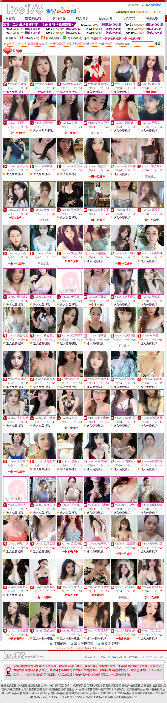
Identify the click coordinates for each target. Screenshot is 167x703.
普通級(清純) (75, 38)
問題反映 (151, 18)
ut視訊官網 (104, 689)
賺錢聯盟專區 (110, 643)
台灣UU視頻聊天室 (75, 685)
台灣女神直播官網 (31, 689)
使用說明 (105, 18)
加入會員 (82, 18)
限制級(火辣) (32, 38)
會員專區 (59, 18)
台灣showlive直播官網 (35, 693)
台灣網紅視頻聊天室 (28, 685)
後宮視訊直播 (9, 685)
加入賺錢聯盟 (83, 643)
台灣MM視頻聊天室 (52, 685)
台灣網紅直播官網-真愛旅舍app (60, 689)
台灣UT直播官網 (88, 689)
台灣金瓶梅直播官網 (70, 697)
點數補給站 (33, 18)
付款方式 (128, 18)
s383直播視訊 (84, 648)
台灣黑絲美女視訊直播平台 (126, 689)
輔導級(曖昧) (53, 38)
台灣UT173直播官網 (122, 693)
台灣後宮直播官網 (79, 693)
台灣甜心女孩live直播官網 (98, 697)
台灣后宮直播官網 (100, 693)
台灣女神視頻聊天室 (125, 697)
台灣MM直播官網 (58, 693)
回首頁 (10, 18)
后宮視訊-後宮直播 (130, 685)
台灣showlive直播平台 (46, 697)
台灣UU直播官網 (152, 689)
